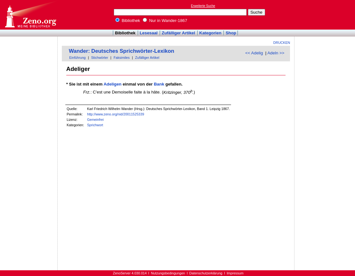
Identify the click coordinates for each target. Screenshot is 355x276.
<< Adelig (254, 53)
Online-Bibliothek (30, 15)
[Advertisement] (325, 14)
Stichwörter (99, 57)
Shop (231, 33)
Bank (159, 84)
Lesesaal (148, 33)
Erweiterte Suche (203, 6)
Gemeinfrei (95, 119)
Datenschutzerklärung (205, 273)
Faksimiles (121, 57)
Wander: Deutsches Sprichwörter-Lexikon (121, 51)
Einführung (77, 57)
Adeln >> (275, 53)
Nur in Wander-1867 (165, 20)
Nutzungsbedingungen (168, 273)
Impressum (235, 273)
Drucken (281, 43)
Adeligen (112, 84)
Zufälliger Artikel (178, 33)
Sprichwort (95, 125)
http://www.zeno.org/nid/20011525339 (115, 114)
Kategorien (210, 33)
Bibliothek (127, 20)
